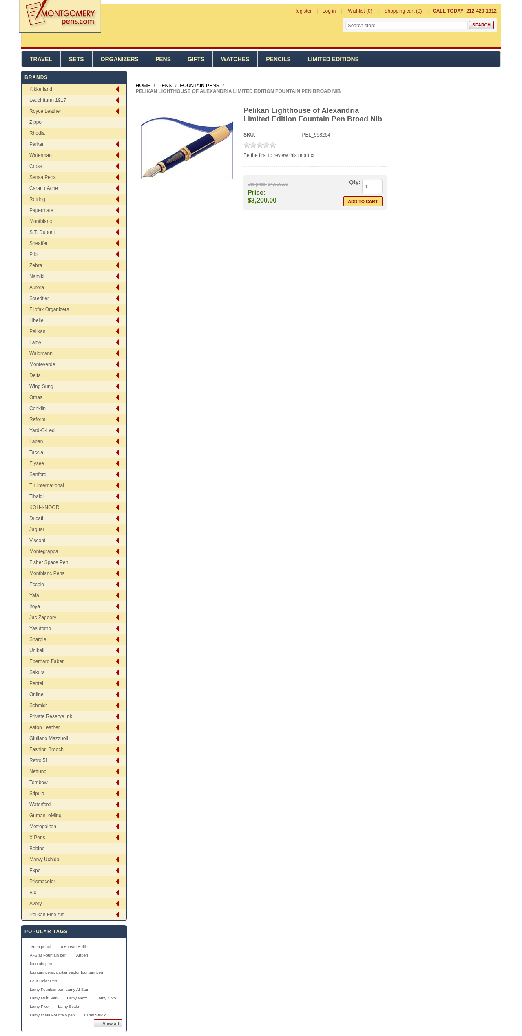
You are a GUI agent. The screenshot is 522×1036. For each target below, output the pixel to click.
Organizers (120, 59)
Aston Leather (44, 727)
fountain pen (41, 963)
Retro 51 (38, 760)
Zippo (35, 122)
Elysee (36, 463)
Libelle (36, 320)
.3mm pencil (40, 946)
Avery (35, 903)
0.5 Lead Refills (74, 946)
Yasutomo (40, 628)
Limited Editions (333, 59)
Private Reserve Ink (50, 716)
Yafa (34, 595)
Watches (235, 59)
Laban (36, 441)
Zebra (35, 265)
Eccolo (36, 584)
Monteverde (42, 364)
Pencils (278, 59)
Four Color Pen (43, 981)
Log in (329, 11)
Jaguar (36, 529)
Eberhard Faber (46, 661)
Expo (34, 870)
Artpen (82, 955)
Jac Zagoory (42, 617)
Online (36, 694)
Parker (36, 144)
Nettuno (37, 771)
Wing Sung (41, 386)
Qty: (355, 182)
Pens (163, 59)
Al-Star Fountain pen (48, 955)
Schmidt (38, 705)
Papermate (41, 210)
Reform (37, 419)
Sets (76, 59)
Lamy (35, 342)
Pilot (34, 254)
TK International (46, 485)
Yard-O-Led (42, 430)
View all (111, 1023)
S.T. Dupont (42, 232)
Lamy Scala (68, 1006)
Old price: (257, 184)
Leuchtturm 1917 (47, 100)
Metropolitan (42, 826)
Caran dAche (43, 188)
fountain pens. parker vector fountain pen (66, 972)
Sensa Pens (42, 177)
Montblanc (40, 221)
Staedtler (39, 298)
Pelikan (37, 331)
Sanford (37, 474)
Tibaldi (36, 496)
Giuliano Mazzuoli (48, 738)
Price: (256, 192)
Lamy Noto (106, 998)
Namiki (36, 276)
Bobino (36, 848)
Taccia (36, 452)
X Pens (37, 837)
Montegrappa (43, 551)
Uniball (36, 650)
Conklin (37, 408)
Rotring (37, 199)
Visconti (37, 540)
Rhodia (37, 133)
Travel (41, 59)
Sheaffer (38, 243)
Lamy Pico (39, 1006)
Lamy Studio (95, 1015)
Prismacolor (42, 881)
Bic (32, 892)
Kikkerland (40, 89)
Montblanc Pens (46, 573)
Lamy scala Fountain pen (52, 1015)
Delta (35, 375)
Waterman (40, 155)
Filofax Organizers (49, 309)
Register (303, 11)
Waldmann (41, 353)
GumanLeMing (45, 815)
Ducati (36, 518)
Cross (35, 166)
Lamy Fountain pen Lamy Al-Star (59, 989)
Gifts (196, 59)
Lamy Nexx (77, 998)
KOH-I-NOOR (44, 507)
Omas (35, 397)
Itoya (34, 606)
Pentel (36, 683)
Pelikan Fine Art (46, 914)
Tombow (38, 782)
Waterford (40, 804)
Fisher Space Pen (48, 562)
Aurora (36, 287)
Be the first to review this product (278, 155)
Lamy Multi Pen (44, 998)
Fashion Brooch (46, 749)
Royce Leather (45, 111)
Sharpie (37, 639)
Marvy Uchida (44, 859)
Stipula (36, 793)
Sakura (37, 672)
